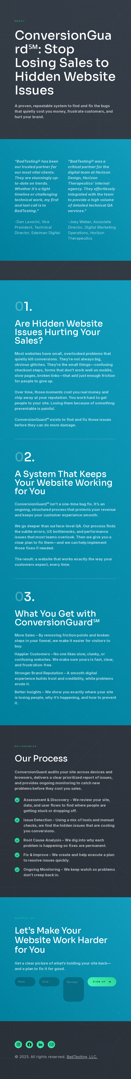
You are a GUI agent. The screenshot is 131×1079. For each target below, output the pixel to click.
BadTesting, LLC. (82, 1057)
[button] (18, 1044)
